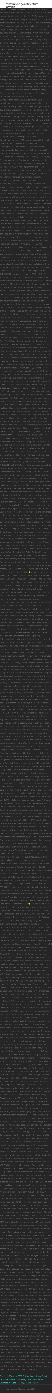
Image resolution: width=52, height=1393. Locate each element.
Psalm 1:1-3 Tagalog (8, 1376)
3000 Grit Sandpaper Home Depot (32, 1376)
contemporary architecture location (22, 5)
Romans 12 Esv (31, 1383)
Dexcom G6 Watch (7, 1379)
